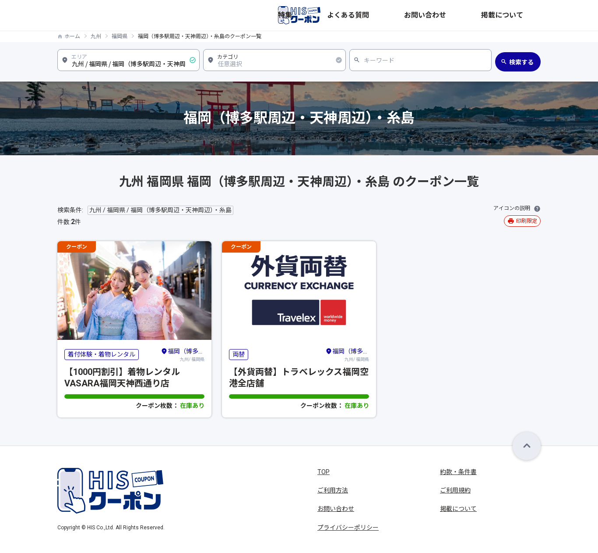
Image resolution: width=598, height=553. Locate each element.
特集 (393, 15)
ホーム (72, 36)
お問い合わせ (475, 15)
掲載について (522, 15)
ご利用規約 (455, 490)
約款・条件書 (458, 471)
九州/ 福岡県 (182, 354)
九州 (96, 36)
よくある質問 (427, 15)
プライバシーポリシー (348, 527)
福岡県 (119, 36)
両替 (238, 354)
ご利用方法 (332, 490)
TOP (323, 471)
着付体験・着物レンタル (101, 354)
